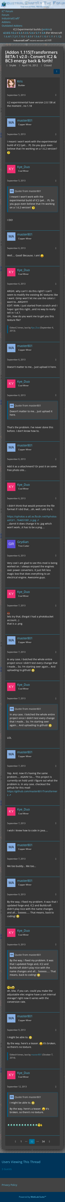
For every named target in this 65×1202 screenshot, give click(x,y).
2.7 (37, 32)
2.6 (32, 32)
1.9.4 (36, 36)
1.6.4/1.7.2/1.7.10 (14, 36)
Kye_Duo (35, 327)
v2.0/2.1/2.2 (9, 32)
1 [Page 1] (21, 1141)
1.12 (58, 36)
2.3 (20, 32)
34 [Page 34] (43, 1141)
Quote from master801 (28, 191)
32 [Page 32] (32, 1141)
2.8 (43, 32)
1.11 (51, 36)
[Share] (57, 71)
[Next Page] (49, 1141)
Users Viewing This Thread (21, 1162)
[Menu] (60, 4)
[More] (56, 95)
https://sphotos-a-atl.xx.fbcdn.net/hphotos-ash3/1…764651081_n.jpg (32, 518)
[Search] (43, 4)
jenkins (46, 29)
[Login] (51, 4)
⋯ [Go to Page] (26, 1141)
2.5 (26, 32)
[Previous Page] (15, 1141)
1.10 (43, 36)
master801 (36, 1054)
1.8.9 (28, 36)
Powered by (32, 1196)
